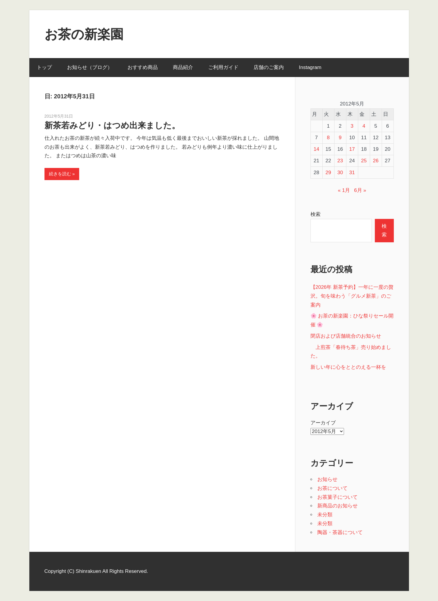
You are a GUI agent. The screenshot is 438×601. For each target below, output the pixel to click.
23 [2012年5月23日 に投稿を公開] (340, 161)
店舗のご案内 (269, 67)
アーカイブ (323, 423)
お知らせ (327, 479)
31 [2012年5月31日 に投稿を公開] (352, 172)
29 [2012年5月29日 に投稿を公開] (328, 172)
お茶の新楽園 (83, 34)
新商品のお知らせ (337, 506)
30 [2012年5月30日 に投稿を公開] (340, 172)
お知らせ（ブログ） (89, 67)
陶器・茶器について (340, 532)
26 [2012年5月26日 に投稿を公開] (376, 161)
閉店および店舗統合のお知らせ (345, 336)
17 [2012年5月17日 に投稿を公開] (352, 149)
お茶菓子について (337, 497)
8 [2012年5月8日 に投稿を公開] (328, 137)
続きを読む (60, 173)
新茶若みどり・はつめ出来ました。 (112, 125)
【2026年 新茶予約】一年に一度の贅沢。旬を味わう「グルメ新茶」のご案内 (352, 296)
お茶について (332, 488)
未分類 (324, 514)
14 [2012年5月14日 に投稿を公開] (316, 149)
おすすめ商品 (143, 67)
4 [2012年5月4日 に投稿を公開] (363, 126)
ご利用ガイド (223, 67)
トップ (44, 67)
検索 (315, 214)
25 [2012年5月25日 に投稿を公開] (364, 161)
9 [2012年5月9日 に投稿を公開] (340, 137)
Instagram (310, 67)
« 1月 (344, 190)
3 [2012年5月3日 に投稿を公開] (352, 126)
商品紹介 (183, 67)
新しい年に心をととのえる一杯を (348, 367)
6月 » (360, 190)
